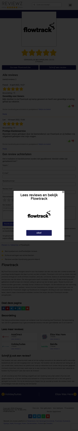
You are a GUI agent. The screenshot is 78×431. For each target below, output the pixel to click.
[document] (39, 215)
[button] (63, 192)
